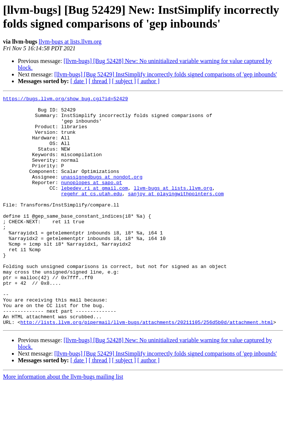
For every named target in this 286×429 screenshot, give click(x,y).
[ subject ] (124, 81)
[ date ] (78, 81)
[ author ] (148, 81)
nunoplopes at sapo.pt (91, 200)
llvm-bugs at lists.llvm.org (70, 41)
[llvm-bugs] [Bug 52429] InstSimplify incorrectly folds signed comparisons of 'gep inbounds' (165, 74)
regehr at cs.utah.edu (91, 213)
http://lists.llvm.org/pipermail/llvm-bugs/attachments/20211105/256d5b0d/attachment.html (146, 368)
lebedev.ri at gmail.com (94, 207)
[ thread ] (100, 81)
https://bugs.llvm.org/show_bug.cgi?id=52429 (65, 99)
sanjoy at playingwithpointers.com (175, 213)
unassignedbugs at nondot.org (101, 193)
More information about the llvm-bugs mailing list (63, 422)
